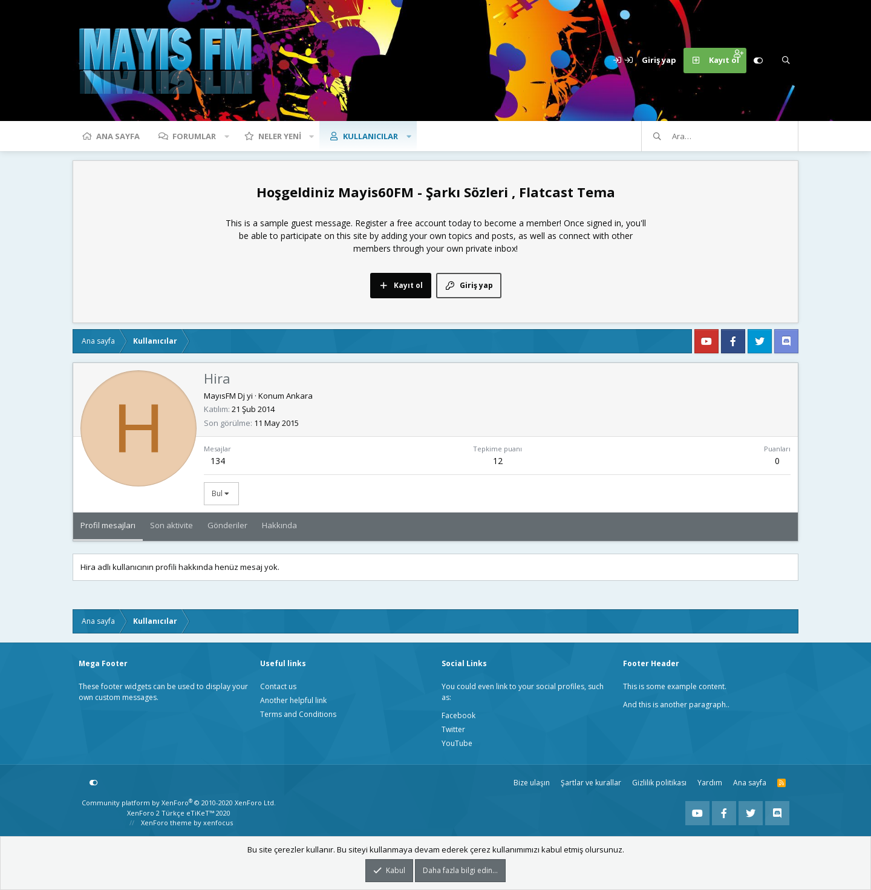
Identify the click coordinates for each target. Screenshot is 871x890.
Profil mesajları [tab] (107, 525)
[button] (227, 136)
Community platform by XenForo (179, 802)
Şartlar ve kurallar (591, 782)
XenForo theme (166, 822)
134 (217, 460)
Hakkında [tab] (279, 525)
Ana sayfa (118, 136)
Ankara (299, 395)
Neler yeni (279, 136)
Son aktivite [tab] (171, 525)
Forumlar (194, 136)
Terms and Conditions (298, 714)
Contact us (278, 686)
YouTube (457, 743)
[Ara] (785, 60)
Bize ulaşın (532, 782)
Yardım (709, 782)
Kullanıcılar (370, 136)
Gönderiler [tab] (227, 525)
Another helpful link (293, 700)
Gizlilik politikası (659, 782)
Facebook (458, 715)
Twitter (453, 729)
